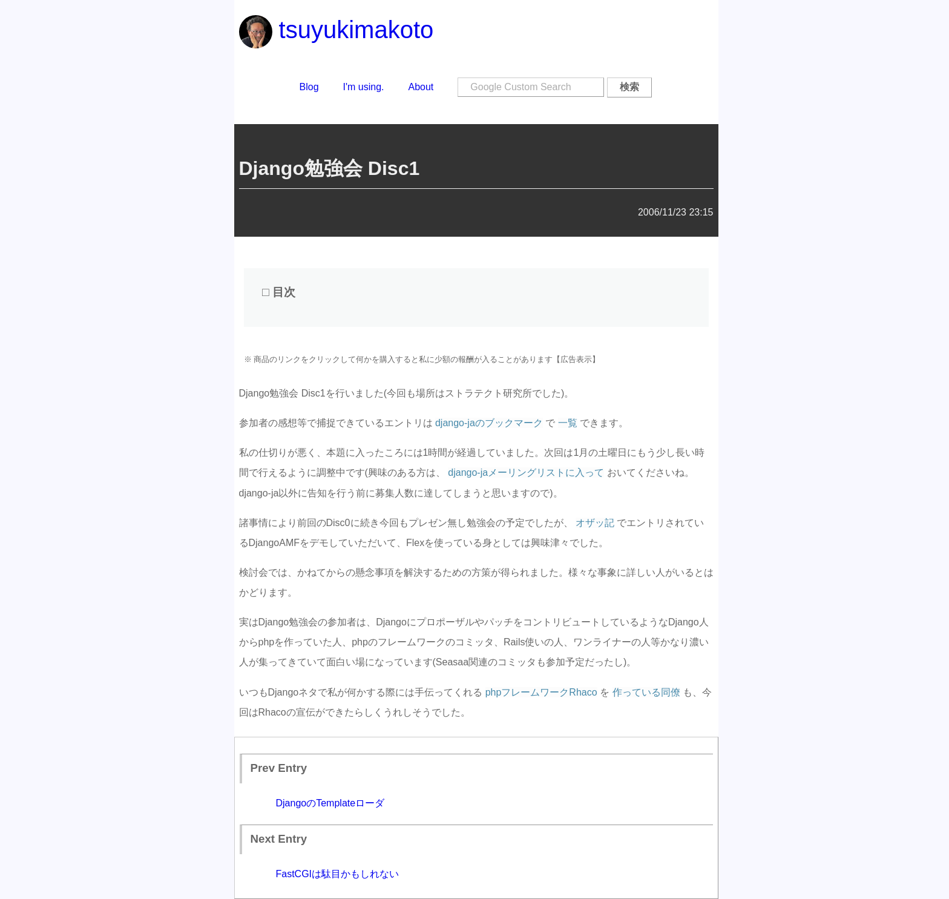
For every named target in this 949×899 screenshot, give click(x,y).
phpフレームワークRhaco (541, 692)
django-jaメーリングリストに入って (526, 472)
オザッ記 (595, 523)
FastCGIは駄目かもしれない (337, 874)
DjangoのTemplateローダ (330, 803)
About (421, 87)
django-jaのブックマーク (489, 423)
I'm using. (363, 87)
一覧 (567, 423)
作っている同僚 (646, 692)
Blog (309, 87)
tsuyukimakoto (336, 29)
